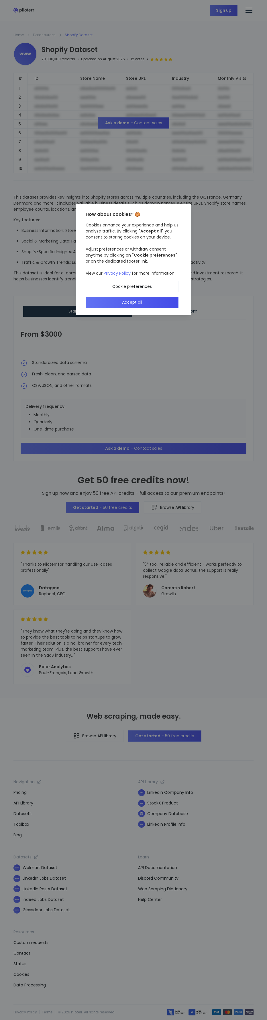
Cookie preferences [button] (132, 286)
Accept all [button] (132, 302)
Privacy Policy (117, 273)
